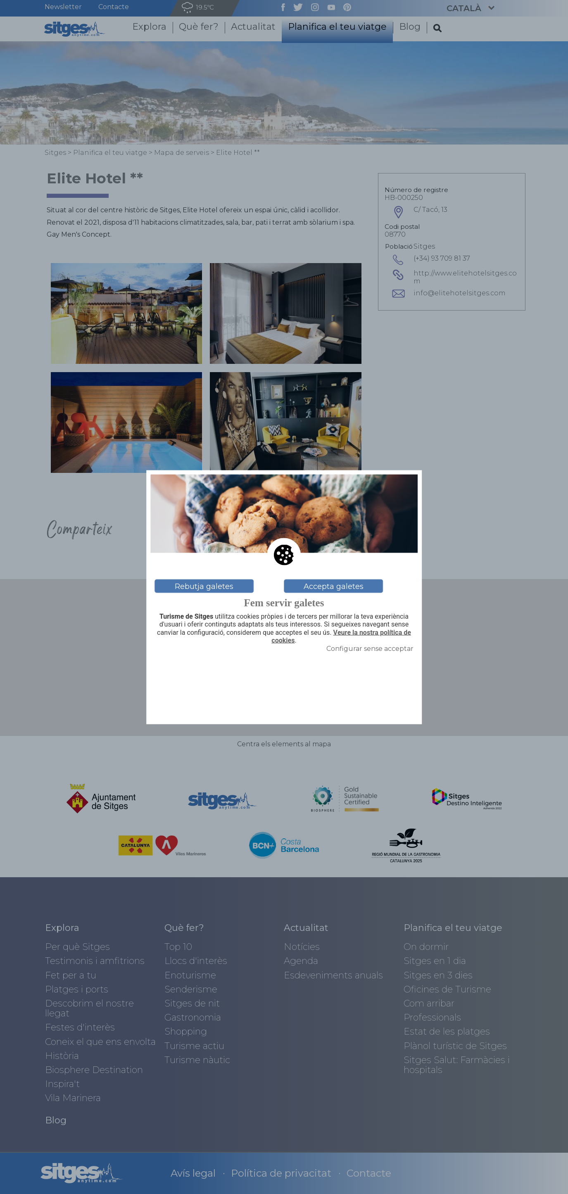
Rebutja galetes (204, 586)
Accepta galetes (334, 586)
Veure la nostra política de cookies (341, 636)
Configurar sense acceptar (370, 648)
